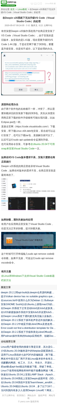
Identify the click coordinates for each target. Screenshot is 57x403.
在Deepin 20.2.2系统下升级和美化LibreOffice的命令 (29, 332)
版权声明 (42, 395)
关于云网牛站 (8, 395)
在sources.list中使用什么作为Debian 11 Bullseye (27, 300)
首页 (12, 9)
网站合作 (32, 395)
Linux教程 (22, 9)
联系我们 (21, 395)
